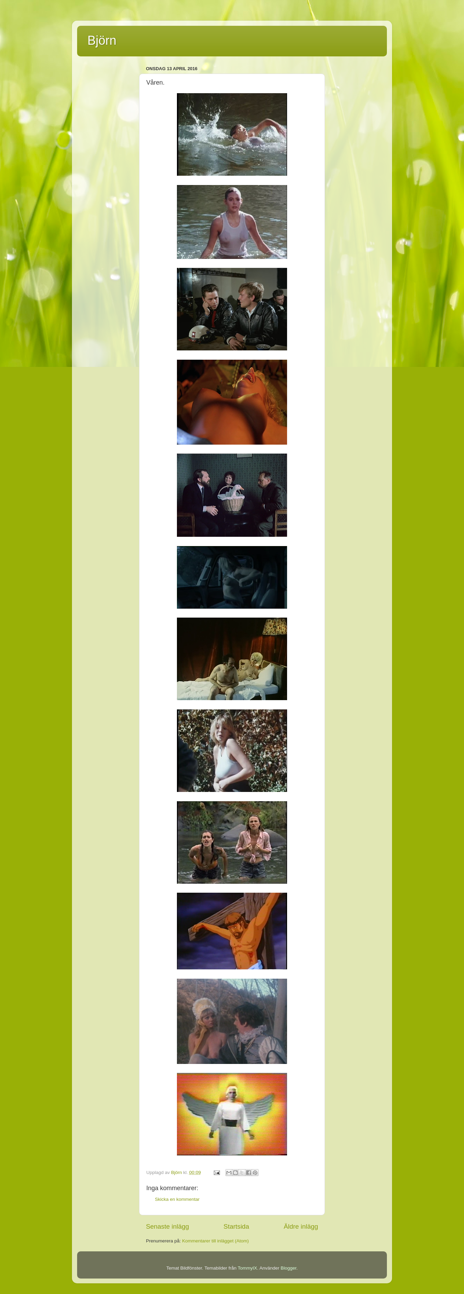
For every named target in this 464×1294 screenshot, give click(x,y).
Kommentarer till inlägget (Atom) (215, 1240)
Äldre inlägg (301, 1226)
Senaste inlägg (167, 1226)
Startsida (236, 1226)
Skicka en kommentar (177, 1199)
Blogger (288, 1268)
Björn (101, 40)
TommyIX (247, 1268)
